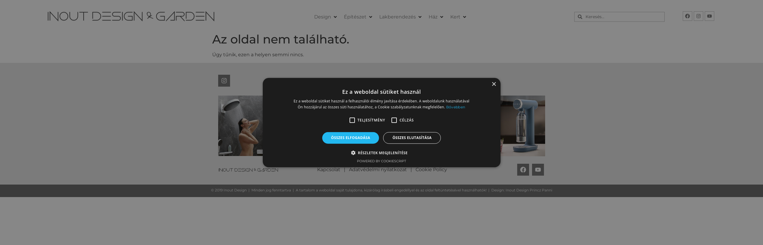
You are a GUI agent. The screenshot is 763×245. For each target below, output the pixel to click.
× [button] (494, 84)
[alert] (381, 122)
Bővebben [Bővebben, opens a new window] (455, 107)
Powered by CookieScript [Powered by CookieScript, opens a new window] (381, 161)
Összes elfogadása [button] (350, 137)
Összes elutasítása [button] (412, 137)
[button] (352, 120)
